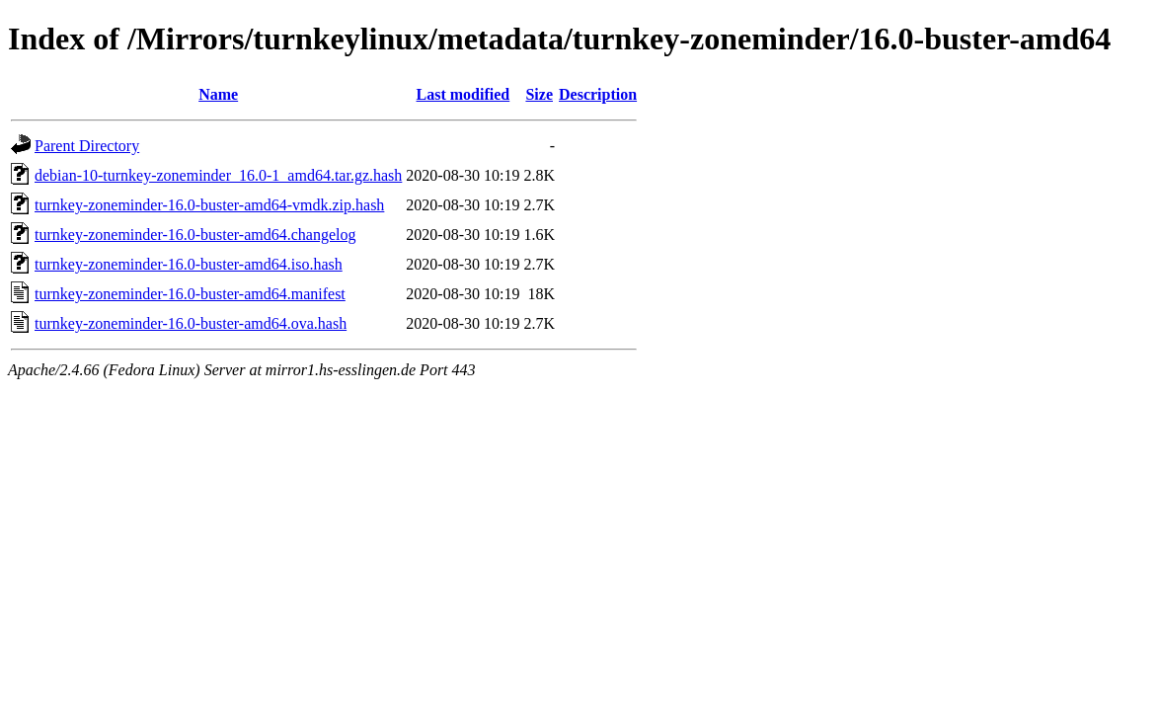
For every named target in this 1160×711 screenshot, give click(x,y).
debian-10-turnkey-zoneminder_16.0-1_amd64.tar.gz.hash (218, 175)
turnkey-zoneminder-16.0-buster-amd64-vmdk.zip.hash (209, 205)
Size (539, 94)
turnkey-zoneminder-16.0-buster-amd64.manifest (190, 293)
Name (218, 94)
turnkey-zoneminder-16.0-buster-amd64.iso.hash (189, 264)
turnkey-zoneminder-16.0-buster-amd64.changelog (195, 234)
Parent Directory (87, 145)
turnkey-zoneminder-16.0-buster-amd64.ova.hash (191, 323)
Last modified (463, 94)
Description (598, 94)
